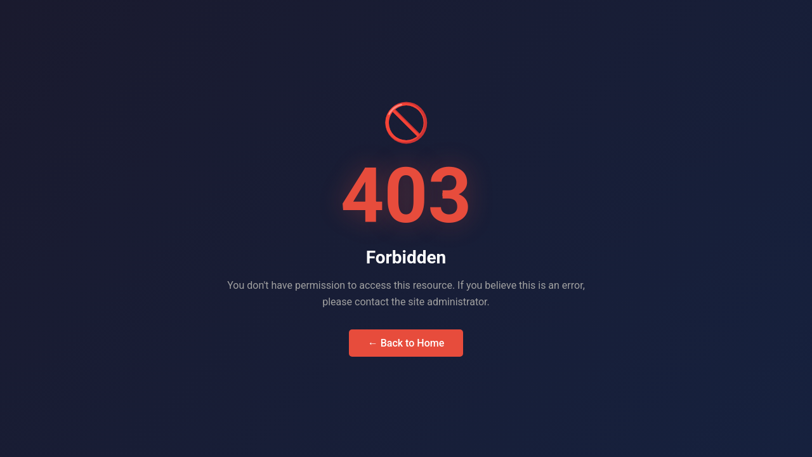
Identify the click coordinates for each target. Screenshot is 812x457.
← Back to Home (406, 343)
